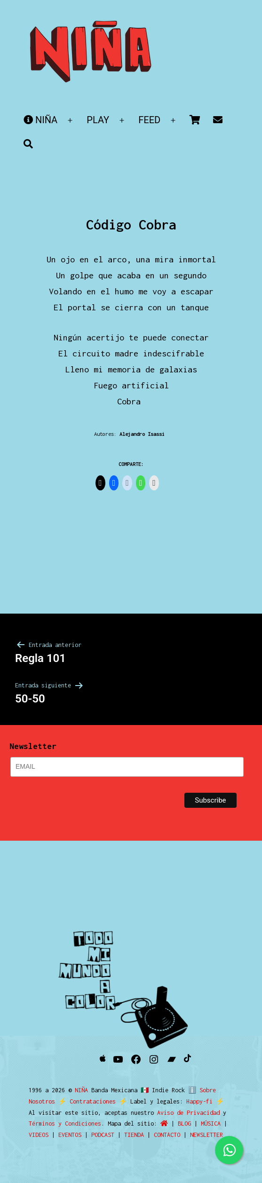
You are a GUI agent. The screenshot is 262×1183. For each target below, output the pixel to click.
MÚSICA (211, 1123)
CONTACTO (167, 1134)
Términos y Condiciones (65, 1123)
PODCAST (102, 1134)
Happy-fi (199, 1101)
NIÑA (40, 120)
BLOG (184, 1123)
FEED (149, 120)
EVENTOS (69, 1134)
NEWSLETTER (206, 1134)
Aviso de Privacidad (188, 1112)
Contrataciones (93, 1101)
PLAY (98, 120)
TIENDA (134, 1134)
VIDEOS (38, 1134)
